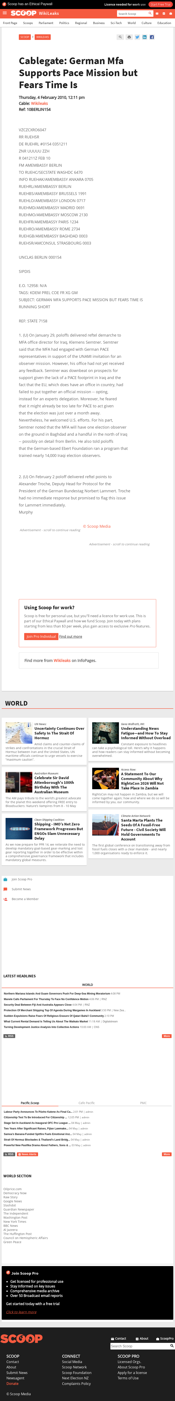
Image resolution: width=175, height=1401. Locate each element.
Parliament (46, 23)
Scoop (25, 37)
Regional (81, 23)
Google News (12, 1201)
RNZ (104, 999)
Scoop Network (74, 1367)
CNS (96, 1027)
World (132, 23)
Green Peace (12, 1242)
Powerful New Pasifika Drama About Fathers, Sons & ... (37, 1145)
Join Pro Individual (41, 636)
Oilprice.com (12, 1189)
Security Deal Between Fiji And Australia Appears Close (38, 1004)
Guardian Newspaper (18, 1209)
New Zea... (120, 1010)
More (167, 1036)
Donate (12, 1383)
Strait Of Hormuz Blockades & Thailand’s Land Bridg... (37, 1139)
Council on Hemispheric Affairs (25, 1238)
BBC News (10, 1226)
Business (99, 23)
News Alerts (27, 1154)
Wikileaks (39, 103)
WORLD (16, 703)
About (11, 1367)
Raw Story (10, 1197)
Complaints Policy (76, 1383)
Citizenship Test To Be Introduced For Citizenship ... (35, 1117)
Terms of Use (128, 1378)
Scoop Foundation (77, 1372)
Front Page (10, 23)
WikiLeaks (42, 37)
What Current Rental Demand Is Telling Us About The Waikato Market (46, 1021)
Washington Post (15, 1217)
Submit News (17, 1372)
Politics (64, 23)
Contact (12, 1361)
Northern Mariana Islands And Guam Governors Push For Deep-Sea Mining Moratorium (57, 993)
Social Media (72, 1361)
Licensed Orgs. (129, 1361)
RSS (9, 1036)
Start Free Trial (161, 4)
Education (164, 23)
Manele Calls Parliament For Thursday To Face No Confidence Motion (46, 999)
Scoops (28, 23)
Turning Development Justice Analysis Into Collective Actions (41, 1027)
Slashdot (9, 1205)
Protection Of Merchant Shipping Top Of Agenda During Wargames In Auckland (52, 1010)
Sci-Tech (116, 23)
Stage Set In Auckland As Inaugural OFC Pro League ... (37, 1122)
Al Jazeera (10, 1230)
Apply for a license (132, 1372)
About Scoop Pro (131, 1367)
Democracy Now (15, 1193)
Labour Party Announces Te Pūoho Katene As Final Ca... (38, 1111)
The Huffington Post (17, 1234)
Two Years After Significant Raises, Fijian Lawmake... (36, 1128)
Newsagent (15, 1378)
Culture (146, 23)
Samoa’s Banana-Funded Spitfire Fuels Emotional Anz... (38, 1134)
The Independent (15, 1213)
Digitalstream (110, 1021)
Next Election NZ (75, 1378)
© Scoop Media (18, 1394)
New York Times (14, 1222)
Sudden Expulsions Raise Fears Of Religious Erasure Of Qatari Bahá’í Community (54, 1015)
